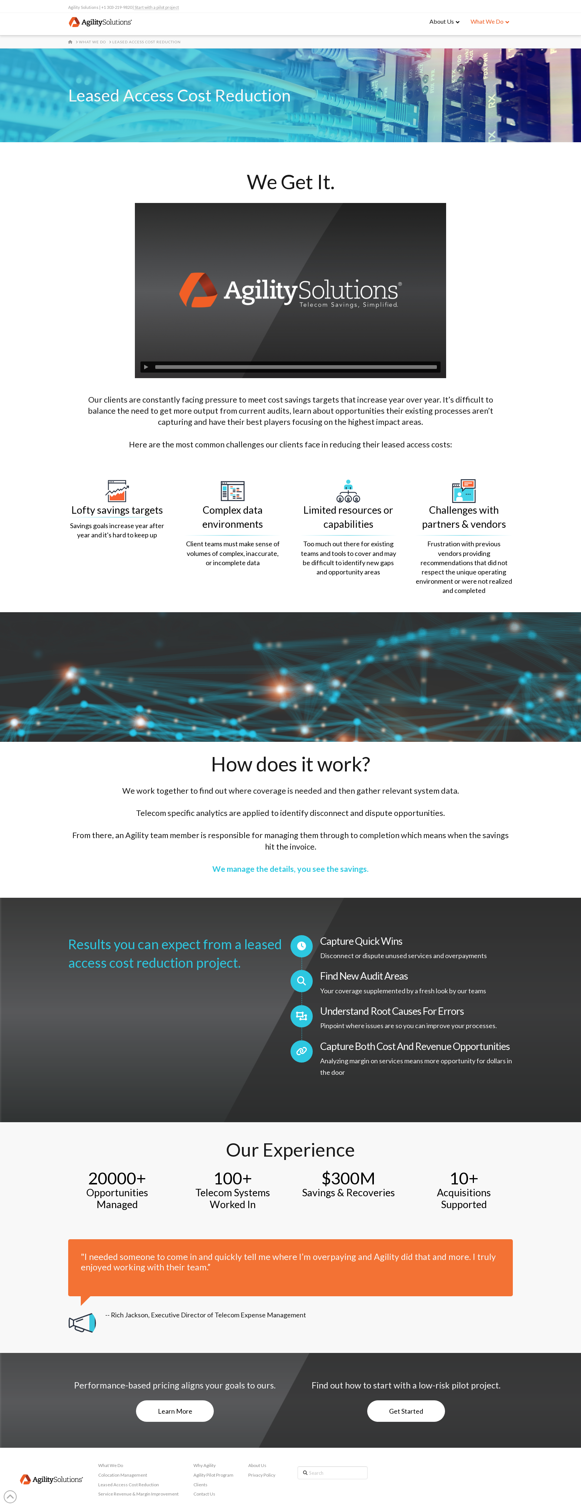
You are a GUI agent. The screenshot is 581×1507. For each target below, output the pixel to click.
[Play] (146, 367)
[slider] (296, 367)
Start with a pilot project (157, 7)
